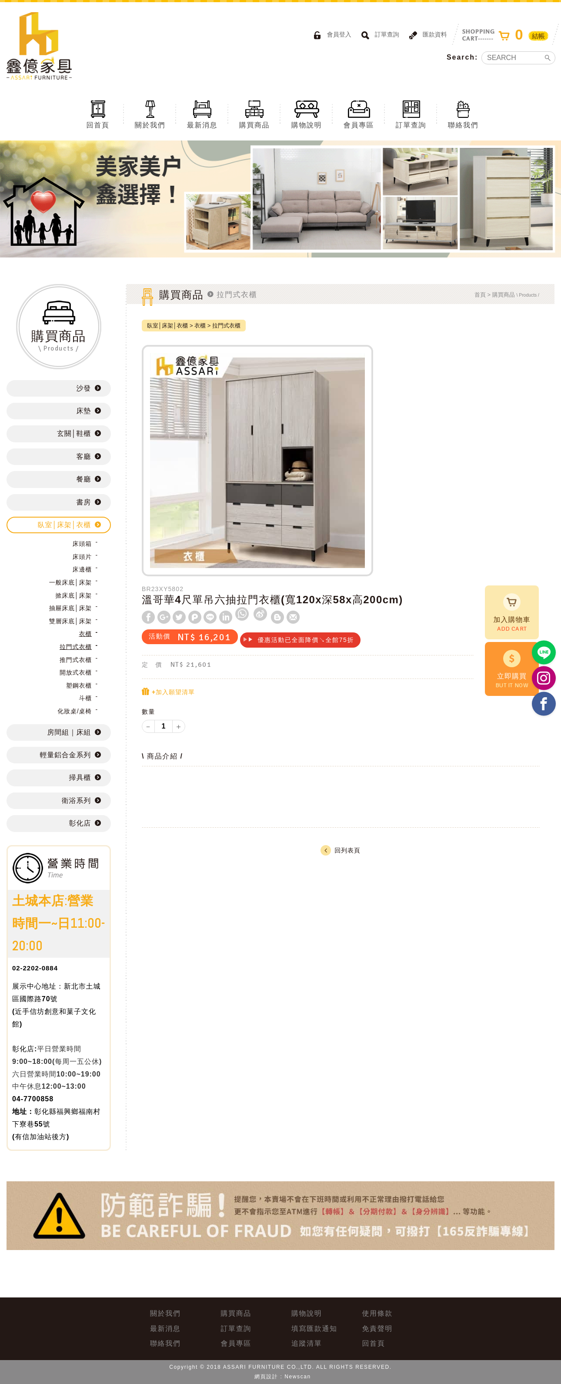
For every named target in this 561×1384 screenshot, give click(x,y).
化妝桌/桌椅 (74, 711)
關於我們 (150, 114)
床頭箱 (82, 543)
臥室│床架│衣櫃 (64, 524)
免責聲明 (377, 1328)
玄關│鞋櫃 (74, 433)
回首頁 (98, 114)
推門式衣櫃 (76, 659)
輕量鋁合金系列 (65, 755)
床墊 (83, 411)
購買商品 (254, 114)
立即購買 (512, 670)
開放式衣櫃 (76, 672)
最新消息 (202, 114)
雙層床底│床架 (70, 621)
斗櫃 (85, 698)
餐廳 (83, 479)
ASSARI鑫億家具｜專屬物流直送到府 (39, 45)
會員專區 (359, 114)
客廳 (83, 456)
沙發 (83, 388)
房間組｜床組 (69, 732)
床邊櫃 (82, 569)
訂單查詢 (378, 35)
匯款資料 (426, 35)
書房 (83, 502)
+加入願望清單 (168, 691)
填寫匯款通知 (314, 1328)
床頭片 (82, 556)
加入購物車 (512, 613)
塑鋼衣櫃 (79, 685)
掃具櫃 (80, 777)
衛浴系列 (76, 800)
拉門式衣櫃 (76, 646)
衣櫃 (85, 633)
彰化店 (80, 823)
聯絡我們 (463, 114)
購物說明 (306, 114)
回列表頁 (340, 850)
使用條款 (377, 1313)
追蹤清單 (306, 1343)
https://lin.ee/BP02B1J (544, 653)
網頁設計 (266, 1377)
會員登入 (331, 35)
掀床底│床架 (73, 595)
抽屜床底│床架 (70, 608)
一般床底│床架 (70, 582)
